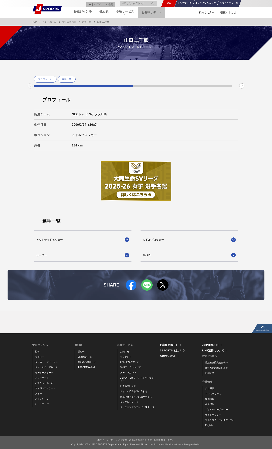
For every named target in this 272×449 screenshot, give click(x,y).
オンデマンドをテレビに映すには (137, 407)
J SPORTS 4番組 (86, 367)
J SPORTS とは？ (170, 350)
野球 (37, 351)
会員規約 (209, 404)
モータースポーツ (44, 372)
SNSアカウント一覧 (130, 367)
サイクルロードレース (46, 367)
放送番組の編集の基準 (216, 368)
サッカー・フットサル (46, 362)
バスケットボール (44, 383)
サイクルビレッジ (129, 402)
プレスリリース (213, 393)
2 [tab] (182, 86)
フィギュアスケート (45, 388)
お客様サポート (157, 12)
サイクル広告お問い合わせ (133, 391)
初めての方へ (207, 12)
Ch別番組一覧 (85, 357)
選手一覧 (86, 22)
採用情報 (209, 399)
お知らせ (124, 351)
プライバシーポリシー (216, 409)
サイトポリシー (213, 415)
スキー (38, 393)
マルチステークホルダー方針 (220, 420)
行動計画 (209, 373)
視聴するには (228, 12)
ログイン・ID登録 (104, 3)
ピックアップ (42, 404)
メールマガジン (128, 372)
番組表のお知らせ (87, 362)
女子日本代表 (69, 22)
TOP (34, 22)
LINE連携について (129, 362)
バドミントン (42, 399)
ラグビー (39, 357)
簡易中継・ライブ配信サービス (136, 396)
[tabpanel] (46, 79)
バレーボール (49, 22)
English (208, 425)
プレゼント (125, 357)
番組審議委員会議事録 (216, 362)
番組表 (81, 351)
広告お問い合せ (128, 386)
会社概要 (209, 388)
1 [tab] (83, 86)
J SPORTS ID (210, 345)
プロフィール (45, 79)
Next (241, 85)
